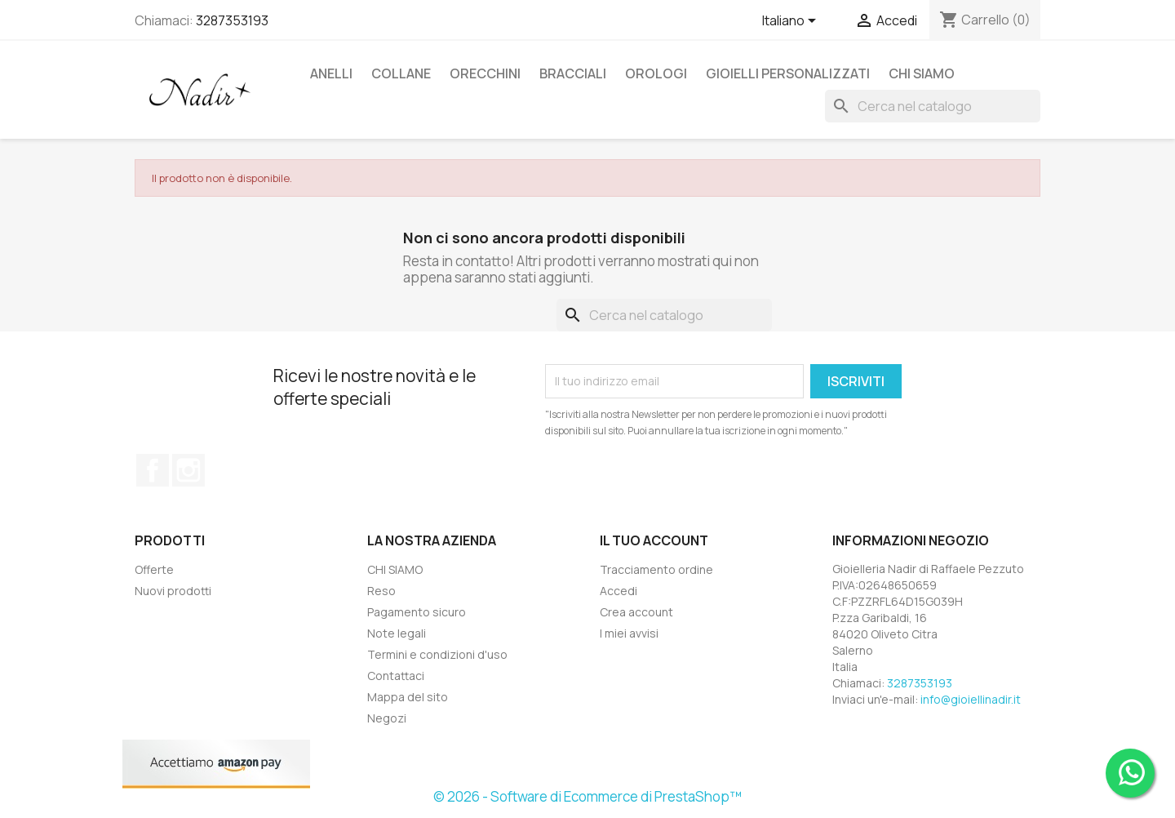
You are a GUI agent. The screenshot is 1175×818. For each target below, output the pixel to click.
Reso (381, 590)
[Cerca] (932, 106)
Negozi (386, 718)
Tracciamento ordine (656, 569)
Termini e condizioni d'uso (437, 654)
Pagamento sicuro (416, 612)
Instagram (188, 470)
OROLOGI (656, 73)
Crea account (636, 612)
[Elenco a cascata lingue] (792, 22)
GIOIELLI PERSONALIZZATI (788, 73)
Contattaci (395, 675)
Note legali (396, 633)
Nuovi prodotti (173, 590)
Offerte (154, 569)
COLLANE (401, 73)
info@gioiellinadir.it (970, 699)
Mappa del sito (407, 697)
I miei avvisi (629, 633)
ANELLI (331, 73)
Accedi (618, 590)
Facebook (152, 470)
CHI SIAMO (922, 73)
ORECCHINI (485, 73)
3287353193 (232, 20)
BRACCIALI (572, 73)
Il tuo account (654, 540)
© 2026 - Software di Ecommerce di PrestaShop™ (587, 796)
